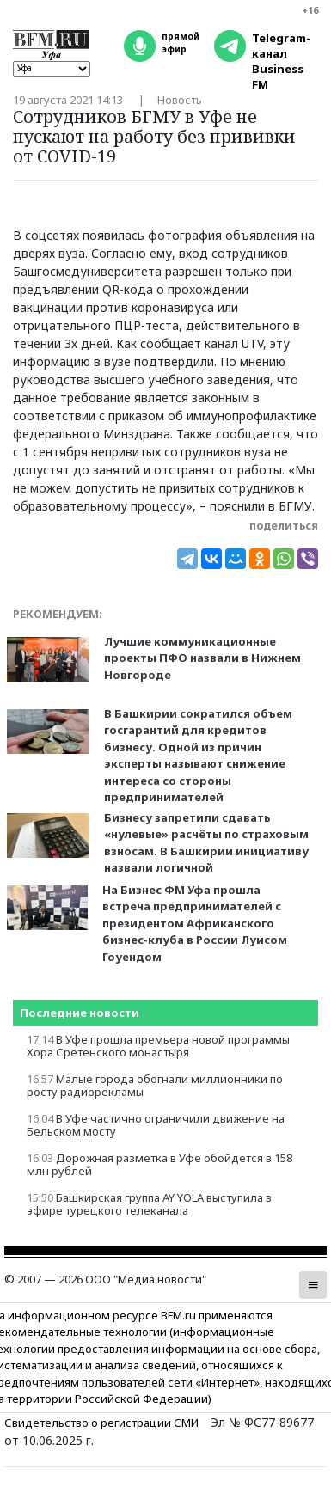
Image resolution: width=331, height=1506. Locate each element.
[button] (313, 1285)
